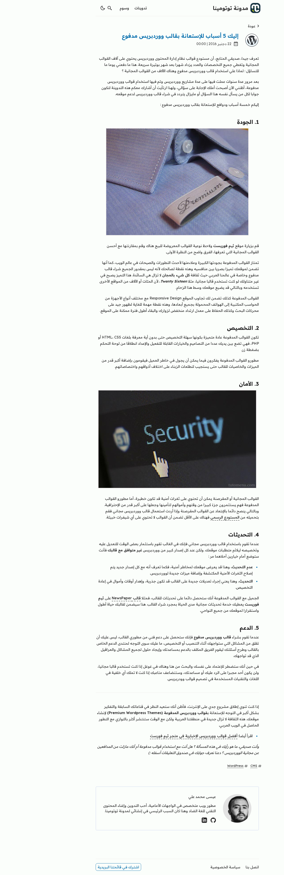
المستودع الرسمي (189, 517)
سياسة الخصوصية (190, 867)
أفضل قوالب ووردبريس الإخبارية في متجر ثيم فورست (158, 736)
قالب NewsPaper (91, 598)
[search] (74, 8)
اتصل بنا (217, 867)
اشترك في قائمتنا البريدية (83, 867)
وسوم (89, 8)
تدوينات (105, 8)
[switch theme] (67, 8)
